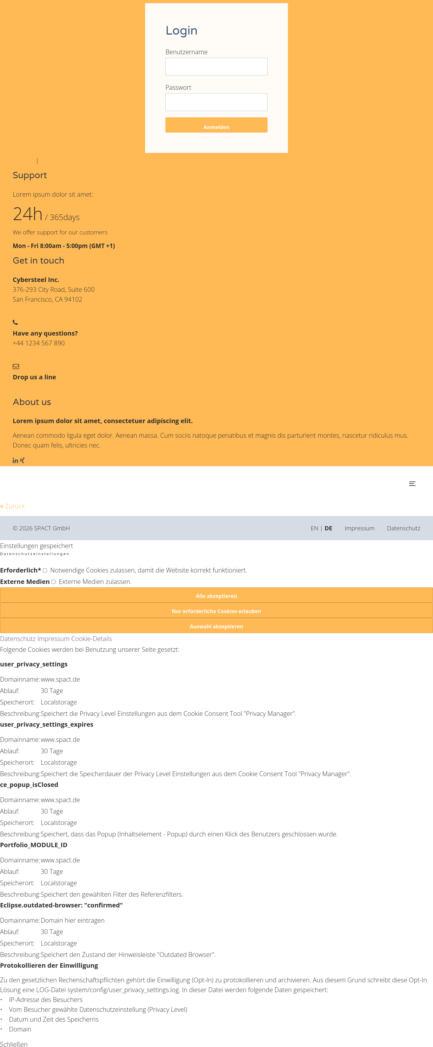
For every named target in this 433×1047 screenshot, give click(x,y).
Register (23, 160)
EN (314, 528)
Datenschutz (403, 528)
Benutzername (186, 52)
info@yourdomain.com (45, 387)
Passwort (178, 87)
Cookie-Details (91, 638)
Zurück (15, 506)
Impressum (360, 528)
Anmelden (216, 127)
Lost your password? (67, 160)
